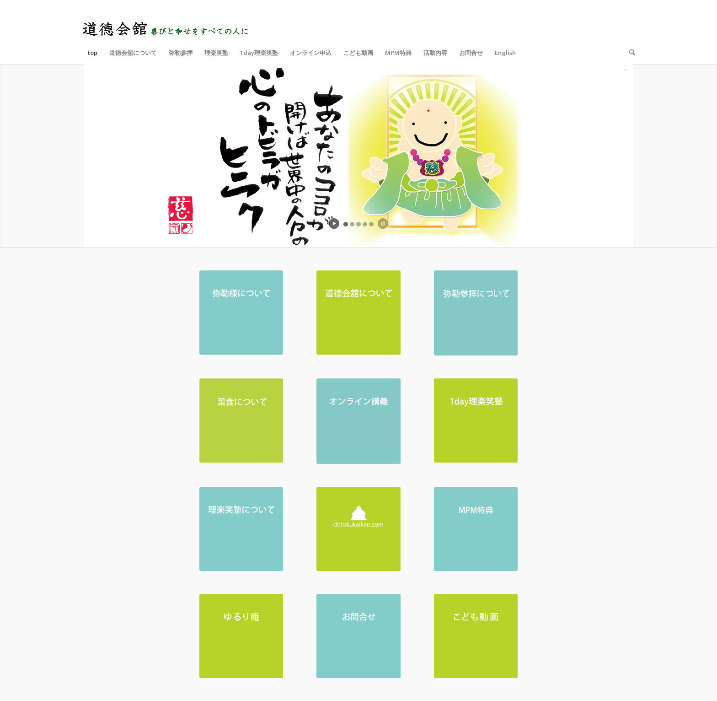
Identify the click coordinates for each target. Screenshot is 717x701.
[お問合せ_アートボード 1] (358, 636)
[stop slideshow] (383, 223)
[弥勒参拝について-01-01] (476, 313)
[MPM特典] (476, 529)
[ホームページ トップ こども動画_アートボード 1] (476, 636)
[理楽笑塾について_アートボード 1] (241, 529)
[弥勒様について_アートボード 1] (241, 312)
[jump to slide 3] (358, 224)
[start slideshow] (334, 223)
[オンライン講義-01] (358, 421)
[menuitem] (92, 52)
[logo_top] (166, 20)
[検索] (629, 52)
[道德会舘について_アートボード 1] (358, 312)
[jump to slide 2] (352, 224)
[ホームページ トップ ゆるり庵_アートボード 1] (241, 636)
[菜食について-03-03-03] (241, 420)
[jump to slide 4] (365, 224)
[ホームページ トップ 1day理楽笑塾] (476, 420)
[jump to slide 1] (345, 224)
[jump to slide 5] (371, 224)
